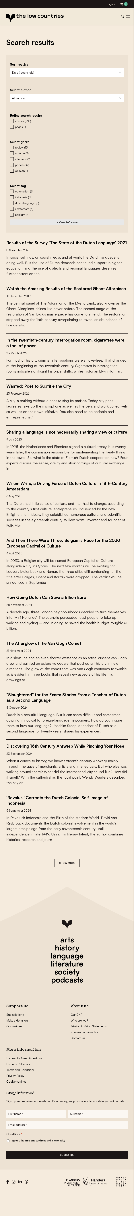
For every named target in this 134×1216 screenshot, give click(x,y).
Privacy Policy (15, 1097)
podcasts (67, 1001)
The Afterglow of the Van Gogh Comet (46, 659)
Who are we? (79, 1042)
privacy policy (58, 1162)
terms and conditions (35, 1162)
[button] (67, 121)
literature (67, 985)
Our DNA (76, 1036)
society (67, 993)
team (85, 1053)
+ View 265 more (67, 222)
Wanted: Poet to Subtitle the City (41, 397)
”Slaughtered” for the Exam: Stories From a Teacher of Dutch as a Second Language (63, 713)
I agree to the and (38, 1162)
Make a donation (17, 1042)
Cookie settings (16, 1103)
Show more (67, 884)
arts (67, 961)
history (67, 969)
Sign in (112, 4)
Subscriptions (15, 1036)
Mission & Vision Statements (89, 1047)
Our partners (14, 1047)
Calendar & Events (18, 1085)
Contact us (78, 1059)
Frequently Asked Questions (24, 1079)
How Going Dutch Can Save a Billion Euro (48, 613)
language (67, 977)
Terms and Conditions (20, 1091)
